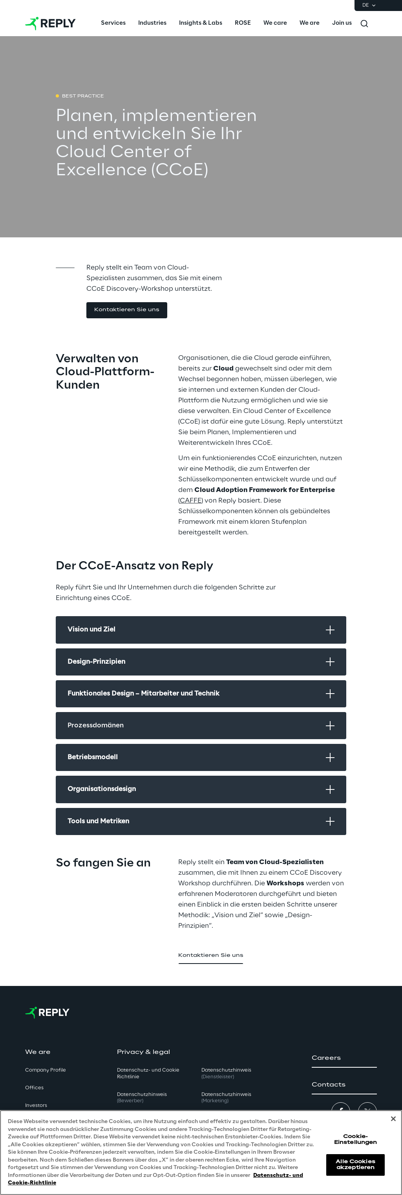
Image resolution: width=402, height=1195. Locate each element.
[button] (126, 310)
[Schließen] (393, 1118)
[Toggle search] (364, 23)
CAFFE (190, 500)
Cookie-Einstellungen (355, 1139)
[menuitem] (113, 23)
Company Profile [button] (45, 1070)
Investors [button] (36, 1105)
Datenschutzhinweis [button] (142, 1098)
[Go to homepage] (50, 23)
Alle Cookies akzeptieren (355, 1164)
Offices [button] (34, 1087)
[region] (201, 1152)
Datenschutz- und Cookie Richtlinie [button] (148, 1073)
